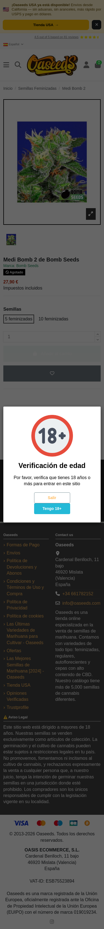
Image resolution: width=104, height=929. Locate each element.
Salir (52, 497)
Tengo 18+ (52, 508)
